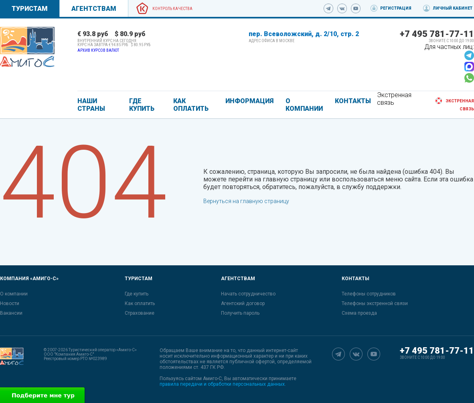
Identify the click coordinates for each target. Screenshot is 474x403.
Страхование (139, 313)
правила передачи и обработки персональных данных (222, 384)
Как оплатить (140, 303)
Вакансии (11, 313)
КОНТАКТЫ (353, 101)
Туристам (30, 8)
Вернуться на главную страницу (246, 201)
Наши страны (91, 104)
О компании (14, 294)
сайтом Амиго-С (203, 378)
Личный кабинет (452, 8)
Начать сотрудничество (248, 294)
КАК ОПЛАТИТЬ (191, 104)
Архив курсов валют (98, 50)
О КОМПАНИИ (304, 104)
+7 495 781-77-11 (437, 34)
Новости (9, 303)
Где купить (136, 294)
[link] (27, 47)
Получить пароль (240, 313)
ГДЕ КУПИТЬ (141, 104)
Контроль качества (172, 8)
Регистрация (395, 8)
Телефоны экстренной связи (375, 303)
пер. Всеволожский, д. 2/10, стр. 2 (304, 34)
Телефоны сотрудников (369, 294)
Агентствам (93, 8)
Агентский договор (243, 303)
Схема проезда (359, 313)
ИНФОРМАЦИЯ (249, 101)
